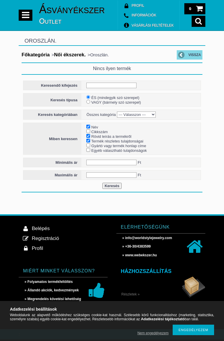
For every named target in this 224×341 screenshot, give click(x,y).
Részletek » (130, 294)
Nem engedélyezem (153, 333)
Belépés (41, 228)
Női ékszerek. (70, 55)
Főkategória (36, 55)
